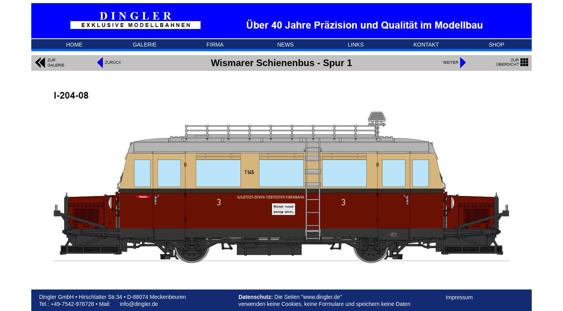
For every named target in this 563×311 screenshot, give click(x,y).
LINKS (356, 44)
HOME (74, 44)
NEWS (285, 44)
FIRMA (215, 44)
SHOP (496, 44)
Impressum (459, 297)
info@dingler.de (139, 304)
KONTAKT (426, 44)
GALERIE (145, 44)
